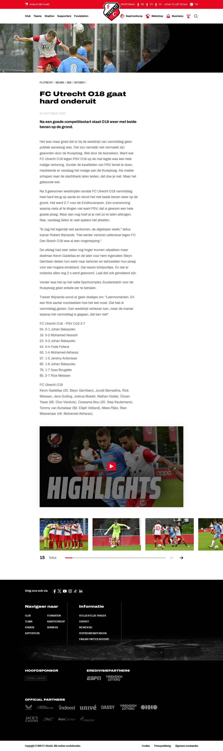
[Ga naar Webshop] (154, 16)
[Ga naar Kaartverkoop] (131, 16)
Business (52, 627)
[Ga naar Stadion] (49, 16)
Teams (28, 621)
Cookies (146, 746)
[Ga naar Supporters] (64, 16)
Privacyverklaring (162, 746)
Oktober (79, 82)
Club (28, 615)
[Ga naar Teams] (38, 16)
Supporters (32, 633)
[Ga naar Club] (28, 16)
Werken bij (85, 627)
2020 (69, 82)
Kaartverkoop (56, 621)
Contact (84, 621)
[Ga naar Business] (174, 16)
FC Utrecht (46, 82)
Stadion (29, 627)
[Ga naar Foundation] (81, 16)
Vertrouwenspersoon (92, 633)
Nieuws (60, 82)
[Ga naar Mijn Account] (188, 16)
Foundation (54, 615)
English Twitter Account (94, 639)
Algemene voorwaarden (186, 746)
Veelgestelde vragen (92, 615)
